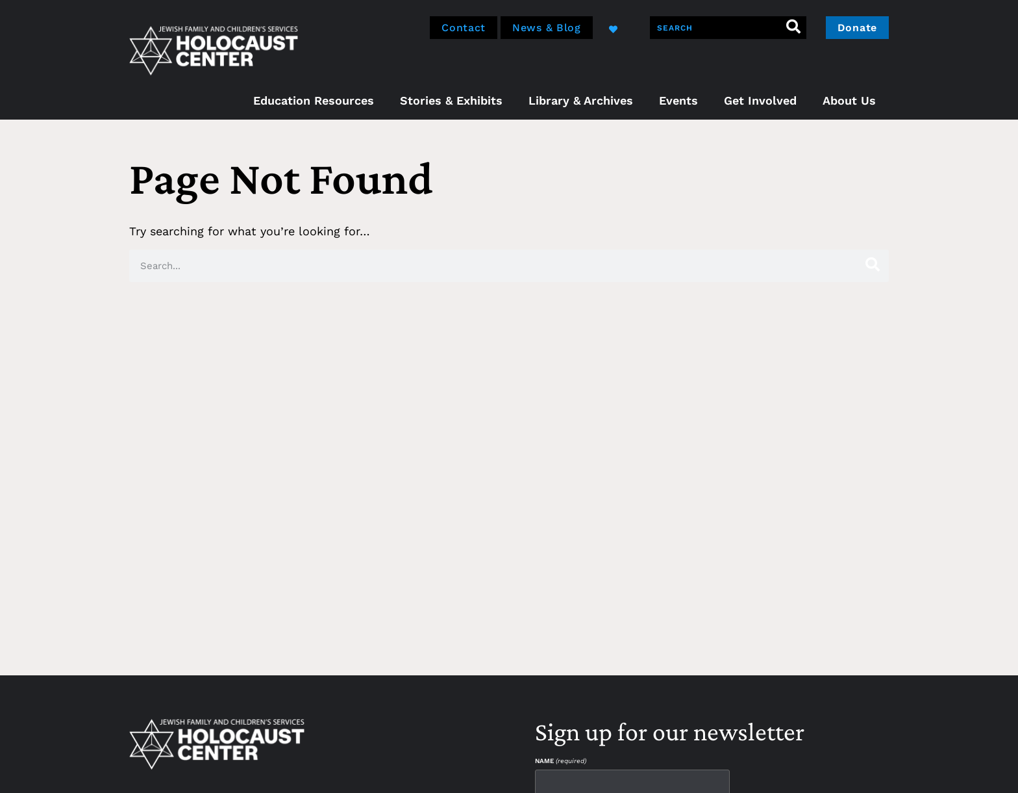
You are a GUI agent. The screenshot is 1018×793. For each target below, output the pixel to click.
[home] (213, 49)
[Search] (793, 27)
